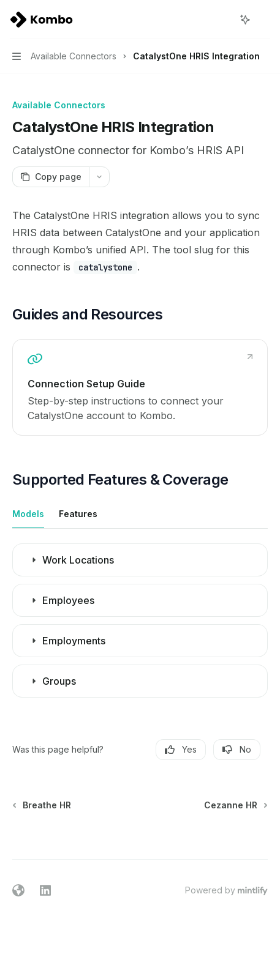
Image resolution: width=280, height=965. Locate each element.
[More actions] (264, 19)
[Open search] (222, 19)
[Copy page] (50, 176)
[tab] (28, 513)
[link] (140, 387)
